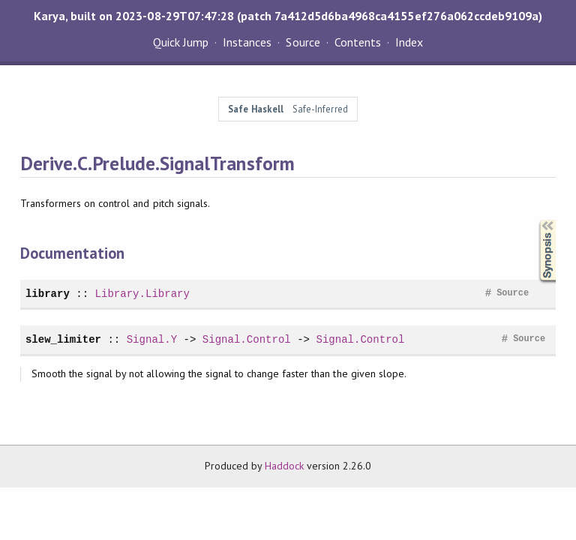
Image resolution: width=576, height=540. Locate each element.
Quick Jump (180, 42)
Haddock (284, 465)
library (48, 293)
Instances (247, 42)
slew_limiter (63, 339)
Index (409, 42)
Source (303, 42)
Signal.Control (246, 339)
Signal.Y (152, 339)
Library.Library (142, 293)
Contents (357, 42)
